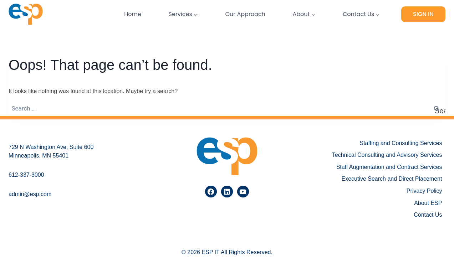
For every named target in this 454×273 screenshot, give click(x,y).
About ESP (428, 203)
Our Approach (245, 14)
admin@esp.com (30, 194)
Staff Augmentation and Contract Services (389, 167)
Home (132, 14)
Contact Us (428, 215)
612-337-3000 (26, 175)
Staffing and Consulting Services (400, 143)
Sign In (423, 14)
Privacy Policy (424, 191)
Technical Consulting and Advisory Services (387, 155)
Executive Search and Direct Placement (391, 179)
